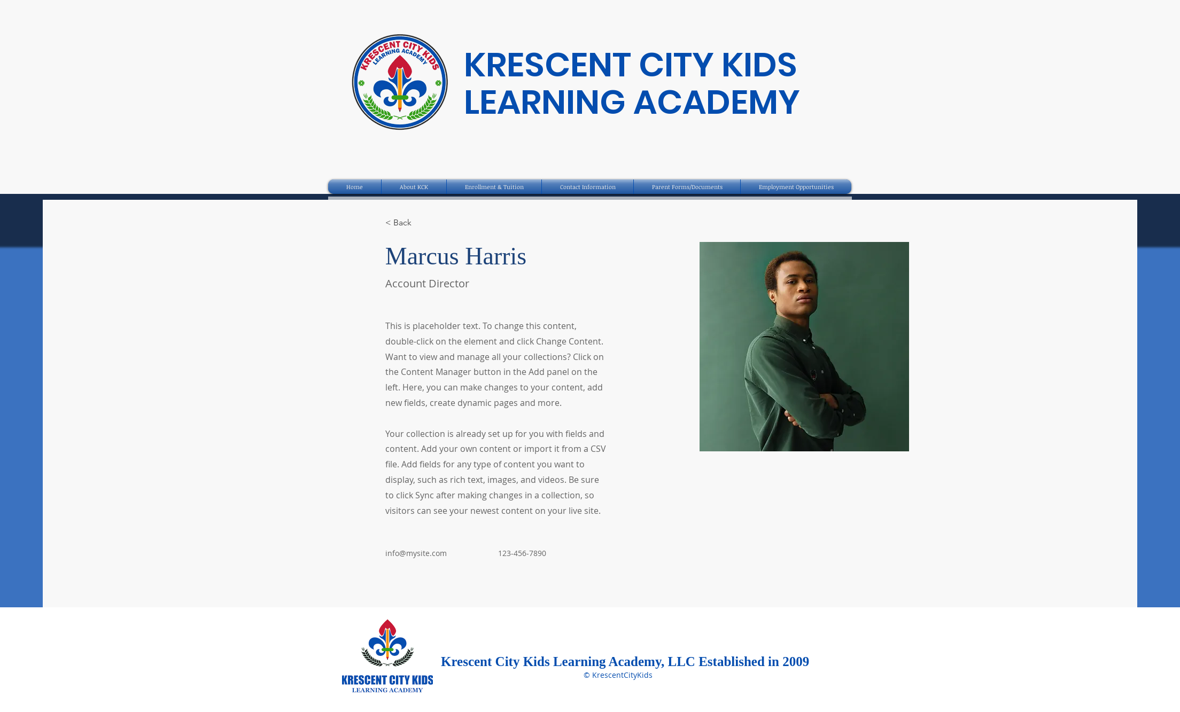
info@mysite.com (416, 553)
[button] (414, 186)
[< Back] (406, 223)
